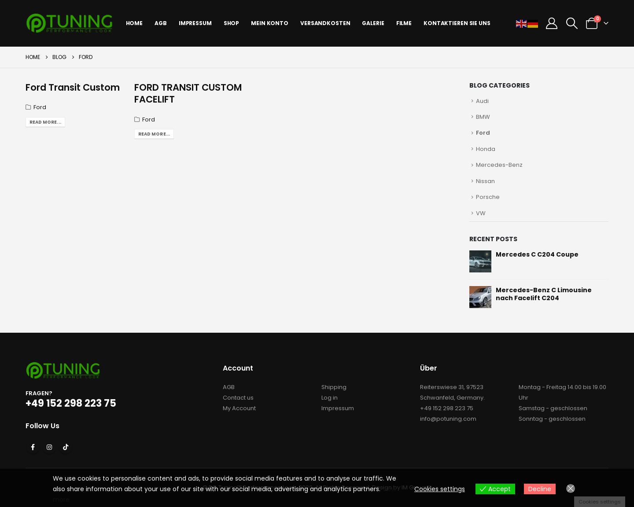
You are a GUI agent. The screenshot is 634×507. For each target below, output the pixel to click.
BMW (483, 117)
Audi (482, 101)
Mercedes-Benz (499, 165)
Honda (485, 149)
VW (481, 213)
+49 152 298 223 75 (446, 408)
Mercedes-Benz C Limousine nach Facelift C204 (544, 294)
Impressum (337, 408)
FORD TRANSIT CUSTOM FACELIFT (188, 93)
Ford (39, 107)
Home (134, 23)
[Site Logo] (70, 23)
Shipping (333, 387)
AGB (161, 23)
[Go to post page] (480, 261)
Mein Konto (269, 23)
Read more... (45, 122)
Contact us (238, 397)
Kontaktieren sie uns (457, 23)
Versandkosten (325, 23)
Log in (329, 397)
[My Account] (552, 23)
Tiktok (65, 447)
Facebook (33, 447)
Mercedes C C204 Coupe (537, 254)
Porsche (488, 197)
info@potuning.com (448, 419)
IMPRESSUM (195, 23)
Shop (232, 23)
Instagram (49, 447)
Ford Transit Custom (73, 87)
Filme (404, 23)
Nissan (485, 181)
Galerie (373, 23)
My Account (239, 408)
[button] (572, 23)
